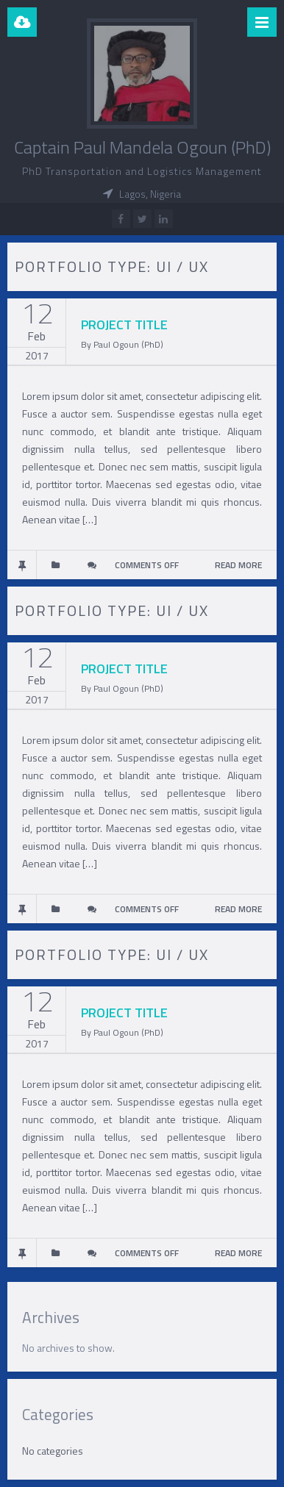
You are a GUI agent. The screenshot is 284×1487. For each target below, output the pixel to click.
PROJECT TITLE (124, 324)
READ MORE (238, 565)
